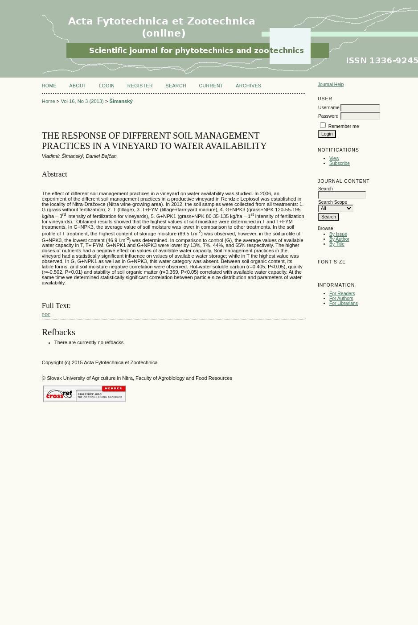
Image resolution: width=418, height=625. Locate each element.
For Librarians (343, 303)
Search (176, 85)
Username (329, 107)
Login (107, 85)
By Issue (338, 234)
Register (140, 85)
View (334, 158)
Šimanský (121, 101)
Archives (248, 85)
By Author (339, 239)
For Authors (341, 298)
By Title (336, 244)
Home (49, 85)
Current (211, 85)
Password (328, 116)
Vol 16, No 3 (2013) (82, 101)
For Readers (342, 293)
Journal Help (331, 84)
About (78, 85)
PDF (46, 314)
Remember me (343, 126)
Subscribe (339, 163)
